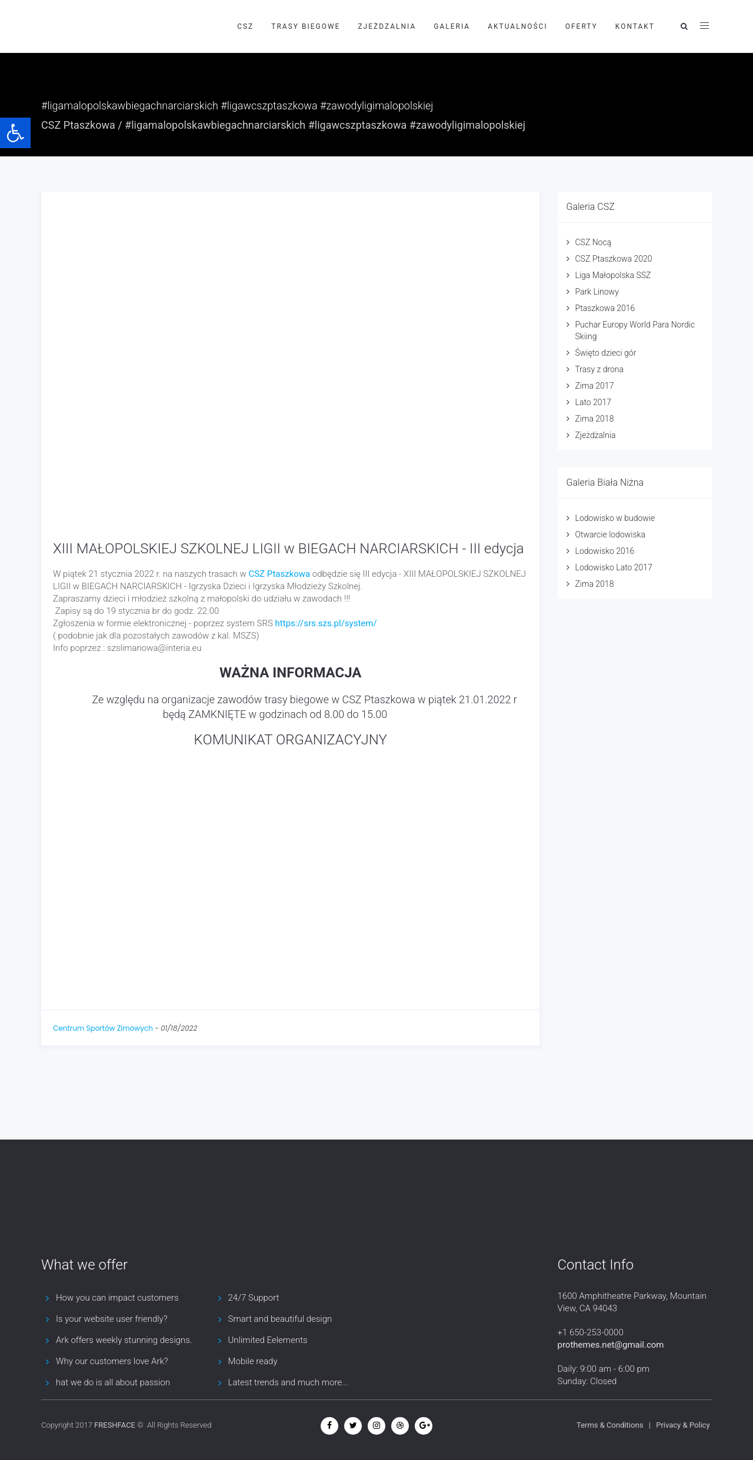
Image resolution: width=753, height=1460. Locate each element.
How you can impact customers (117, 1297)
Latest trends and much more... (288, 1382)
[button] (15, 133)
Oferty (581, 26)
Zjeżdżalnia (595, 435)
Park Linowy (597, 291)
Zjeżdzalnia (387, 26)
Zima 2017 (594, 385)
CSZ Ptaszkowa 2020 (613, 258)
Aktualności (517, 26)
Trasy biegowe (305, 26)
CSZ (245, 26)
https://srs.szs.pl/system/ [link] (326, 623)
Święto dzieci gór (606, 353)
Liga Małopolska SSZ (613, 275)
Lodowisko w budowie (615, 518)
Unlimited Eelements (268, 1340)
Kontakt (635, 26)
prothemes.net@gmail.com (611, 1344)
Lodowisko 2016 (605, 551)
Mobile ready (253, 1361)
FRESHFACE (114, 1425)
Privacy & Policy (682, 1425)
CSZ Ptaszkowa (78, 125)
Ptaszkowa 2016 (605, 308)
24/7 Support (253, 1297)
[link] (279, 574)
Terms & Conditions (610, 1425)
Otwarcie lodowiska (610, 534)
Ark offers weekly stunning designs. (124, 1340)
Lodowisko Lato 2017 (613, 567)
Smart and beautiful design (280, 1319)
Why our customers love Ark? (112, 1361)
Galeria (452, 26)
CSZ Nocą (593, 242)
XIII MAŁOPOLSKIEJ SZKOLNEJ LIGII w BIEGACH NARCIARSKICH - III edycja (288, 548)
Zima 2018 (594, 418)
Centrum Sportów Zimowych (103, 1028)
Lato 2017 (593, 402)
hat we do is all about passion (113, 1382)
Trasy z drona (599, 369)
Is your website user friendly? (112, 1319)
